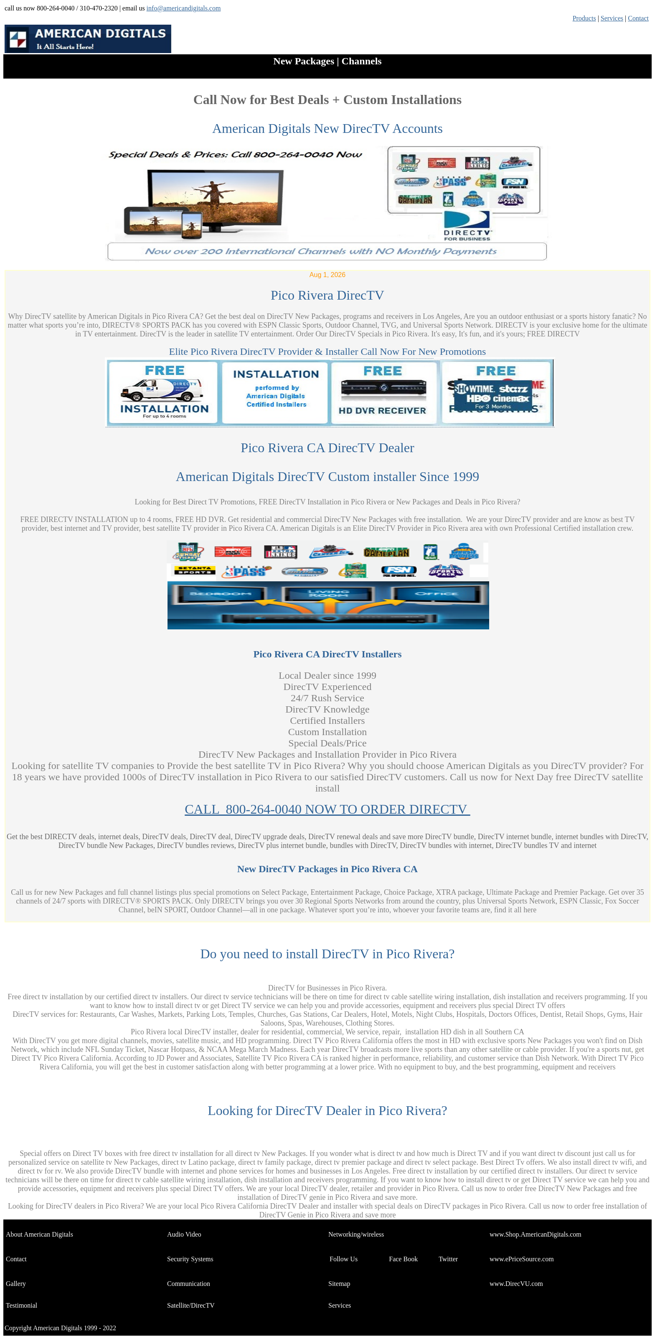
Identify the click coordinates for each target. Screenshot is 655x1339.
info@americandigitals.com (184, 8)
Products (584, 18)
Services (612, 18)
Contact (638, 18)
